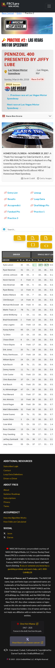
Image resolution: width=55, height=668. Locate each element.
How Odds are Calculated (15, 522)
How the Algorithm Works (15, 518)
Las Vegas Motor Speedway (18, 71)
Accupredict (12, 205)
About (6, 490)
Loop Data (38, 199)
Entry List (11, 192)
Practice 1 (38, 211)
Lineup (36, 192)
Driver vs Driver (10, 478)
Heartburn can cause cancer (27, 642)
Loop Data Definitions (13, 474)
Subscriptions (10, 498)
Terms (6, 506)
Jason (8, 533)
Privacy (7, 502)
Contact (7, 470)
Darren (8, 537)
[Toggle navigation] (49, 6)
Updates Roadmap (12, 494)
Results (9, 199)
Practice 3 (11, 218)
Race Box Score (12, 116)
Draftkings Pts (40, 205)
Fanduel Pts (12, 211)
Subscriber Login (11, 466)
